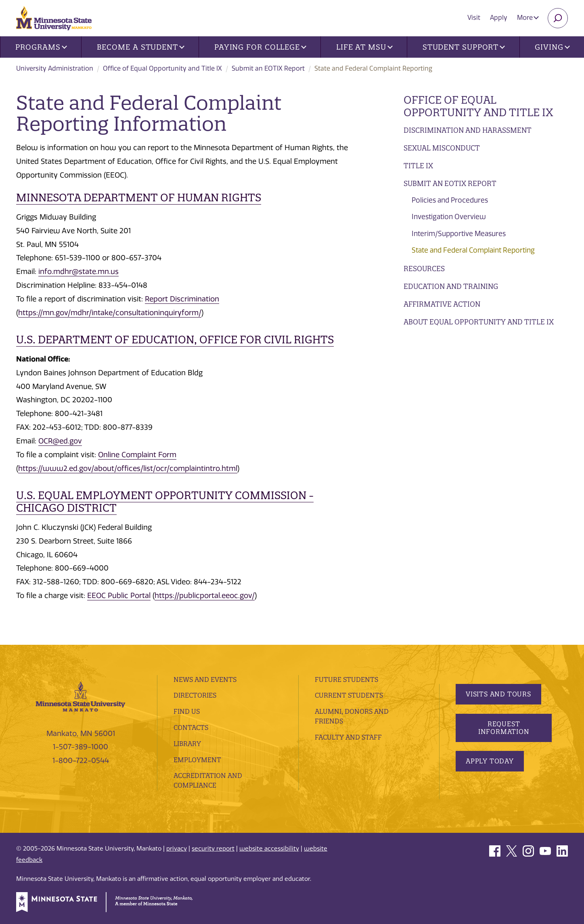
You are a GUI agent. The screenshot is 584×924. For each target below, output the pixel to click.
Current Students (349, 695)
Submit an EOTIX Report (268, 68)
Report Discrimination (182, 299)
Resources (424, 268)
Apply (498, 17)
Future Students (346, 679)
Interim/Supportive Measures (459, 234)
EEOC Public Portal (119, 595)
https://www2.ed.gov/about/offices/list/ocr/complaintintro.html (127, 468)
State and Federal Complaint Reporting (473, 250)
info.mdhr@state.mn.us (78, 271)
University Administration (54, 68)
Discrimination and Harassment (468, 130)
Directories (195, 695)
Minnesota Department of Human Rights (138, 197)
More (528, 17)
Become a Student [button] (140, 47)
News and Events (205, 679)
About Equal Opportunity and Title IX (479, 322)
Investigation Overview (449, 217)
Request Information (504, 728)
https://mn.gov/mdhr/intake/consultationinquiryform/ (109, 312)
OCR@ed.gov (60, 441)
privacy (176, 848)
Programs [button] (41, 47)
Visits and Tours (498, 694)
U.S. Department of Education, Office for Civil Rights (175, 339)
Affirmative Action (442, 304)
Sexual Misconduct (442, 148)
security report (213, 848)
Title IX (418, 165)
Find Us (187, 711)
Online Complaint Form (137, 454)
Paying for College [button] (260, 47)
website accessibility (269, 848)
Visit (473, 17)
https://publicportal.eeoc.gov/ (205, 595)
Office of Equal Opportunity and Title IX (162, 68)
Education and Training (451, 286)
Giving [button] (552, 47)
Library (187, 744)
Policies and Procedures (450, 200)
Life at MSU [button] (364, 47)
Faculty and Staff (348, 737)
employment (197, 760)
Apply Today (490, 761)
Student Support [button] (464, 47)
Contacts (191, 727)
